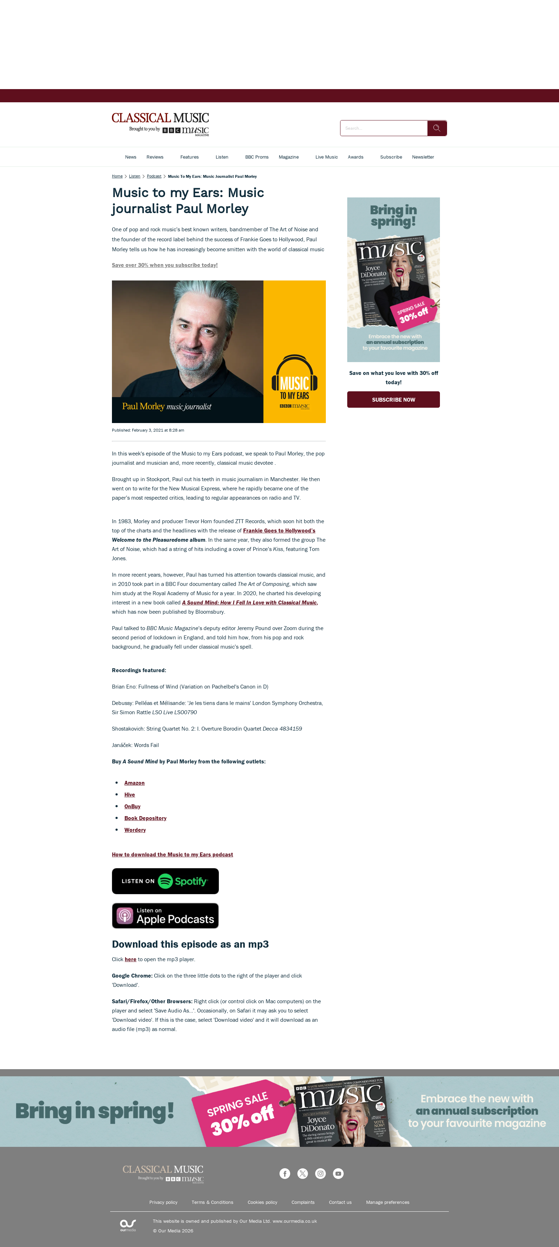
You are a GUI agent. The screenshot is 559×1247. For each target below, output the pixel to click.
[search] (437, 128)
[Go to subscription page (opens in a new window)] (393, 360)
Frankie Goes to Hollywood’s (279, 530)
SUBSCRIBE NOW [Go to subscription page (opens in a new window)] (393, 399)
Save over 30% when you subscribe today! (165, 264)
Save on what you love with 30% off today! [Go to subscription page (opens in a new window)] (393, 377)
